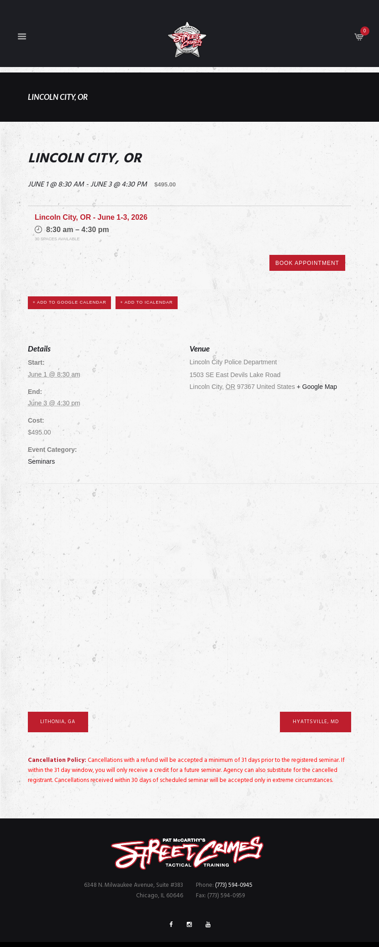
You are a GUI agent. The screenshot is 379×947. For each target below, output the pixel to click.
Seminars (41, 429)
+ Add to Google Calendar (70, 270)
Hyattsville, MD (314, 689)
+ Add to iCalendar (147, 270)
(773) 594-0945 (234, 853)
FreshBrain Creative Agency (274, 930)
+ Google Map (317, 354)
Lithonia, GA (59, 689)
